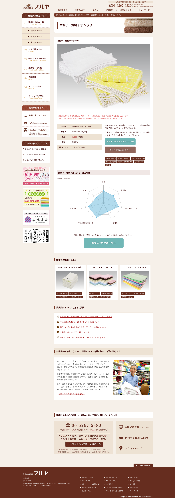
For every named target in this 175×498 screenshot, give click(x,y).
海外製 (74, 137)
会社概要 (132, 484)
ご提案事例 (109, 484)
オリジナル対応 (111, 481)
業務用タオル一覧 (97, 15)
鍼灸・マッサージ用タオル (90, 484)
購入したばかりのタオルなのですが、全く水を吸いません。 (83, 327)
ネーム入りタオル (111, 477)
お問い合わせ (134, 487)
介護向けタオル (87, 491)
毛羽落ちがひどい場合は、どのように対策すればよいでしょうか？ (86, 317)
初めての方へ (134, 477)
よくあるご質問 (135, 481)
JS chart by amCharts (64, 178)
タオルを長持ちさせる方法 (35, 149)
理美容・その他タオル (89, 487)
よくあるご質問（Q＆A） (35, 160)
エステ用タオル (87, 481)
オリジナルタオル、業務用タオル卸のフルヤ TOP (72, 15)
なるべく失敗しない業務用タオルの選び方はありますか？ (82, 338)
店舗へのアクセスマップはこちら (72, 394)
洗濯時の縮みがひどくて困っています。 (75, 332)
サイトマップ (134, 491)
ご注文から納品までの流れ (35, 154)
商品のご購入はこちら (120, 150)
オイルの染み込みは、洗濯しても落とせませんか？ (80, 322)
